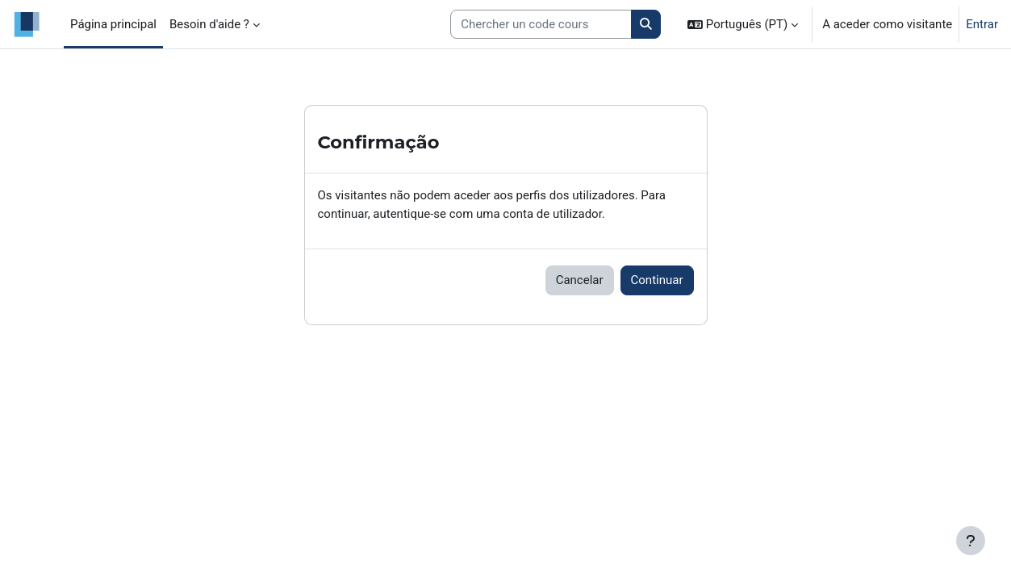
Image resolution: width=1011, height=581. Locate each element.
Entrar (982, 24)
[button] (742, 24)
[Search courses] (541, 25)
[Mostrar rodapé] (970, 540)
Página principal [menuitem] (113, 24)
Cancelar (580, 280)
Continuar (657, 280)
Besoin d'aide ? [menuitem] (209, 24)
